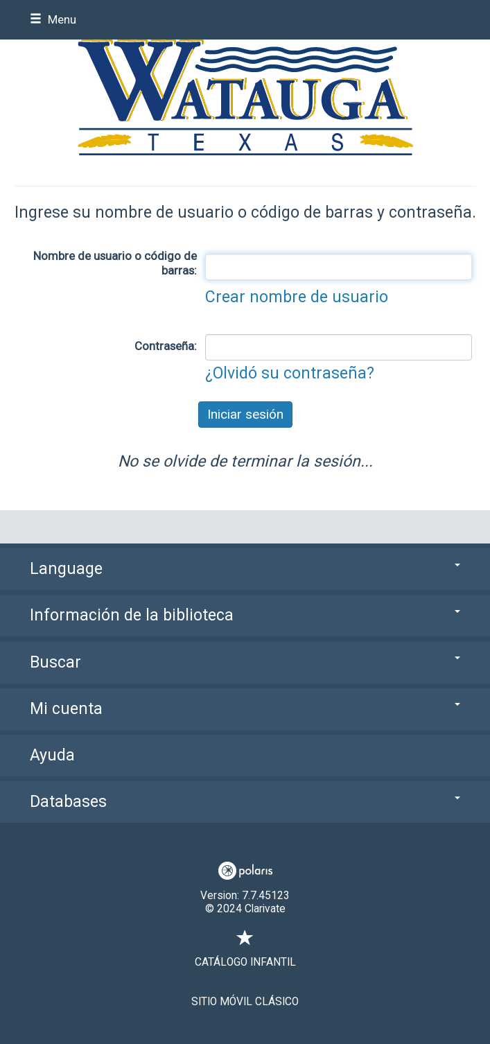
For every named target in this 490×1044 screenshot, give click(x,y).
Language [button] (245, 568)
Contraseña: (165, 346)
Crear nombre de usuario (296, 297)
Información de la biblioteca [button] (245, 615)
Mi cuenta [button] (245, 708)
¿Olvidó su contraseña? (289, 373)
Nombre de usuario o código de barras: (115, 263)
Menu (53, 19)
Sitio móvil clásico (245, 1001)
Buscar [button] (245, 662)
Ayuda (52, 755)
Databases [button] (245, 801)
